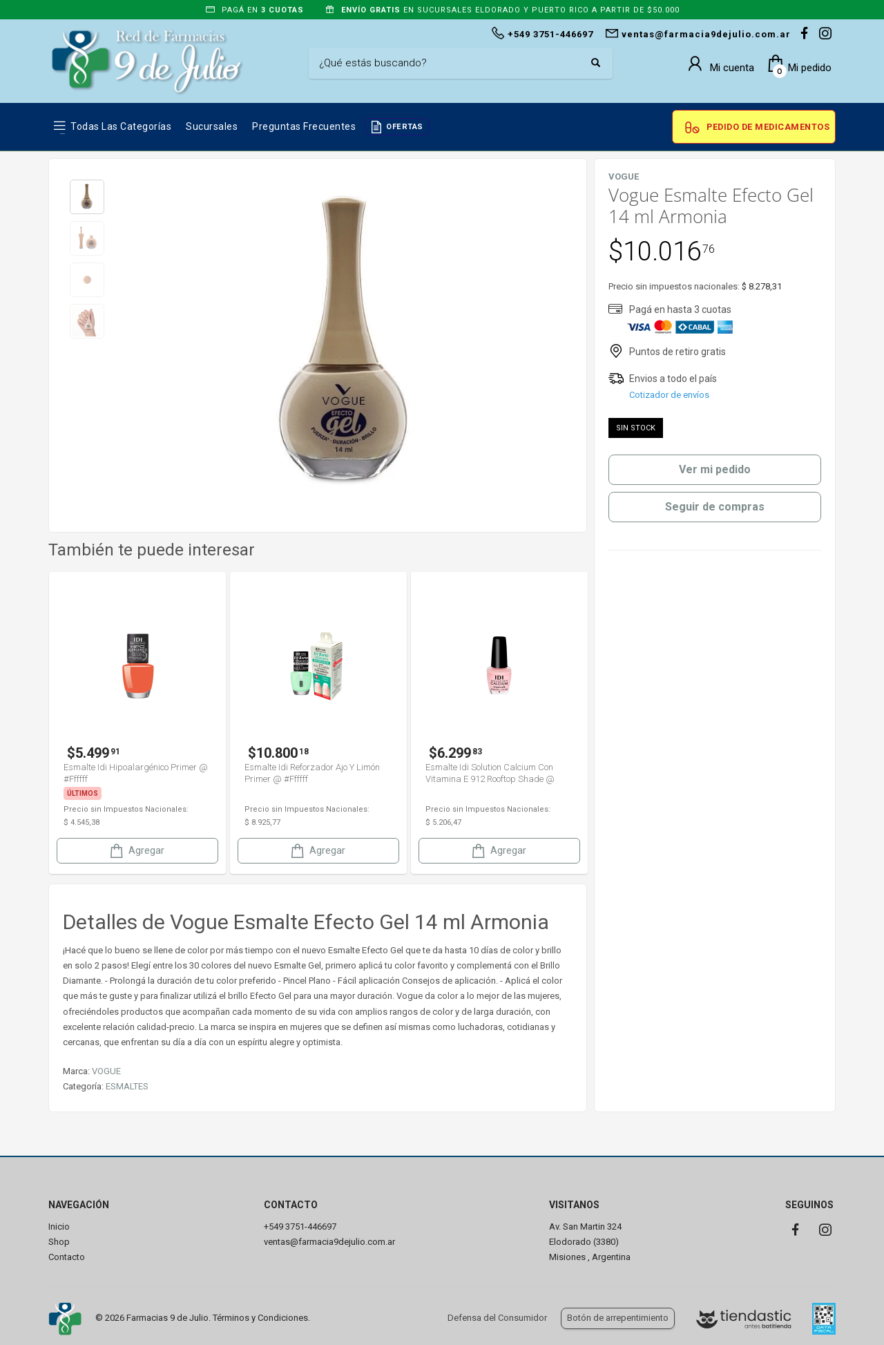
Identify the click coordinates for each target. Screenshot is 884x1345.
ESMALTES (127, 1086)
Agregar (136, 850)
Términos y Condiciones (260, 1318)
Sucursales (212, 126)
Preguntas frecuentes (304, 126)
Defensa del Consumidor (497, 1318)
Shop (59, 1242)
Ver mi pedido (715, 469)
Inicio (59, 1226)
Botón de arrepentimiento (618, 1318)
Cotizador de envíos (669, 395)
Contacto (66, 1257)
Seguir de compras (715, 506)
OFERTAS (404, 126)
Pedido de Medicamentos (768, 127)
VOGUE (106, 1071)
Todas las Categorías (120, 126)
